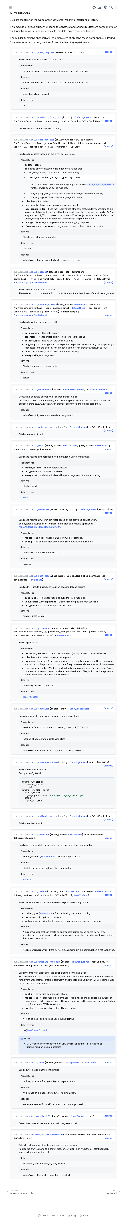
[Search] (111, 7)
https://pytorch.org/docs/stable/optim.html (40, 527)
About (84, 1215)
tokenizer (27, 879)
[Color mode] (105, 7)
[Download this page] (100, 7)
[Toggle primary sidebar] (10, 7)
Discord (58, 1215)
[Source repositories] (94, 7)
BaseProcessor (30, 697)
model (26, 497)
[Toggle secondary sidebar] (117, 7)
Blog (71, 1215)
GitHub (43, 1215)
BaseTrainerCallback (37, 1030)
